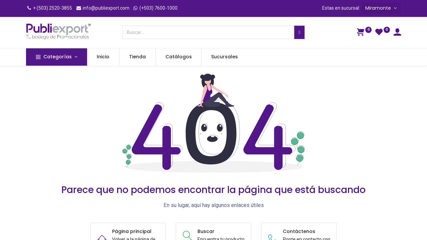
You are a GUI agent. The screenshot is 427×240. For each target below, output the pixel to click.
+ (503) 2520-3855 (49, 8)
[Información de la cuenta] (397, 33)
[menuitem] (103, 57)
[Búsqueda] (299, 32)
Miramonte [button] (378, 8)
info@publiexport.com (102, 8)
